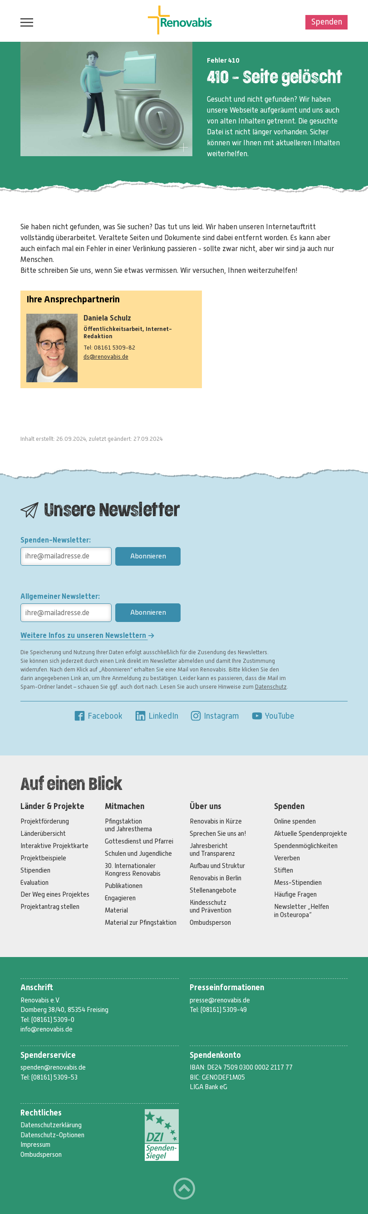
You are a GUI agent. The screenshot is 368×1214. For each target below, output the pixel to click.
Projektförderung (44, 821)
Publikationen (123, 885)
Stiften (283, 870)
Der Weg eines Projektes (54, 894)
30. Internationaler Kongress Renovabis (133, 869)
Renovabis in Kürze (216, 821)
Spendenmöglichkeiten (306, 845)
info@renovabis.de (46, 1029)
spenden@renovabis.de (53, 1067)
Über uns (205, 806)
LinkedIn (156, 716)
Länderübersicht (43, 833)
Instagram (214, 716)
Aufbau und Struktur (217, 865)
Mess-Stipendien (298, 882)
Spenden (326, 21)
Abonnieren (148, 556)
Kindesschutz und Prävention (210, 906)
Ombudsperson (210, 922)
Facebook (98, 716)
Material (116, 910)
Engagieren (120, 898)
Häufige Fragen (295, 894)
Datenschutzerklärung (51, 1125)
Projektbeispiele (43, 858)
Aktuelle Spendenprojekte (310, 833)
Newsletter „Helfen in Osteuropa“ (301, 910)
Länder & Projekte (52, 806)
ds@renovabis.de (105, 356)
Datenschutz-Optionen (52, 1135)
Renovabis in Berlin (215, 878)
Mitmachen (124, 806)
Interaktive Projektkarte (54, 845)
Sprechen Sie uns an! (218, 833)
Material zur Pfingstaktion (141, 922)
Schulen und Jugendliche (138, 853)
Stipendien (35, 870)
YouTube (272, 716)
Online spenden (295, 821)
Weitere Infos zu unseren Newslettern (87, 635)
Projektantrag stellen (49, 906)
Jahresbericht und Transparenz (212, 849)
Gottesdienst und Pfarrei (139, 841)
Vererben (287, 858)
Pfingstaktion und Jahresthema (128, 825)
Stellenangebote (213, 890)
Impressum (35, 1144)
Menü (24, 22)
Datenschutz (271, 687)
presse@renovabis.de (220, 1000)
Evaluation (34, 882)
